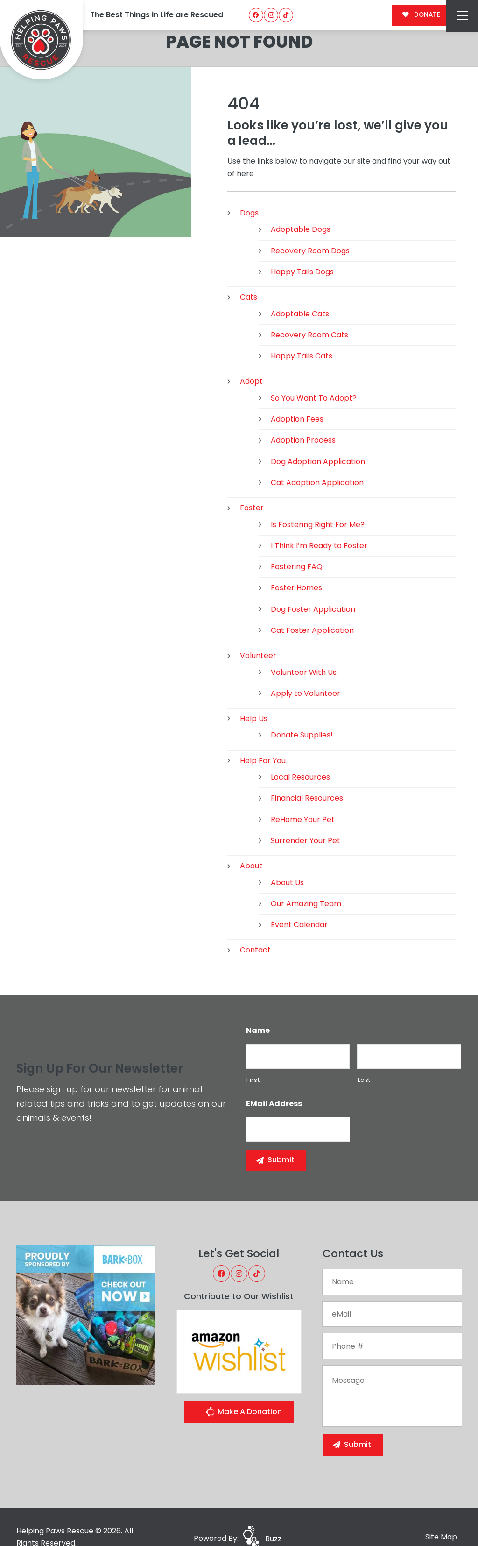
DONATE (421, 14)
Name (258, 1010)
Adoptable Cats (300, 292)
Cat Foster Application (312, 609)
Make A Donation (243, 1392)
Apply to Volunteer (305, 672)
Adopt (251, 360)
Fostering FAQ (297, 546)
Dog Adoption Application (318, 441)
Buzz (273, 1518)
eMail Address (274, 1083)
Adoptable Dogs (300, 208)
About (251, 845)
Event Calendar (299, 904)
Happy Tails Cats (301, 335)
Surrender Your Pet (305, 820)
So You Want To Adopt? (314, 377)
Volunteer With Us (304, 651)
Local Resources (300, 756)
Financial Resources (307, 777)
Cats (248, 276)
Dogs (249, 192)
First (253, 1059)
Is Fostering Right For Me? (318, 503)
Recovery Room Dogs (310, 230)
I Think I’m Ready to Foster (319, 525)
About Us (287, 861)
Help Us (253, 698)
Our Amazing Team (306, 883)
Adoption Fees (297, 398)
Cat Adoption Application (317, 462)
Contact (255, 929)
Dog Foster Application (313, 588)
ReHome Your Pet (303, 799)
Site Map (441, 1516)
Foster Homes (296, 567)
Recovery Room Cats (309, 314)
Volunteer (258, 635)
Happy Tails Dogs (302, 251)
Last (364, 1059)
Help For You (263, 740)
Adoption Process (303, 419)
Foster (252, 487)
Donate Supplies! (302, 714)
